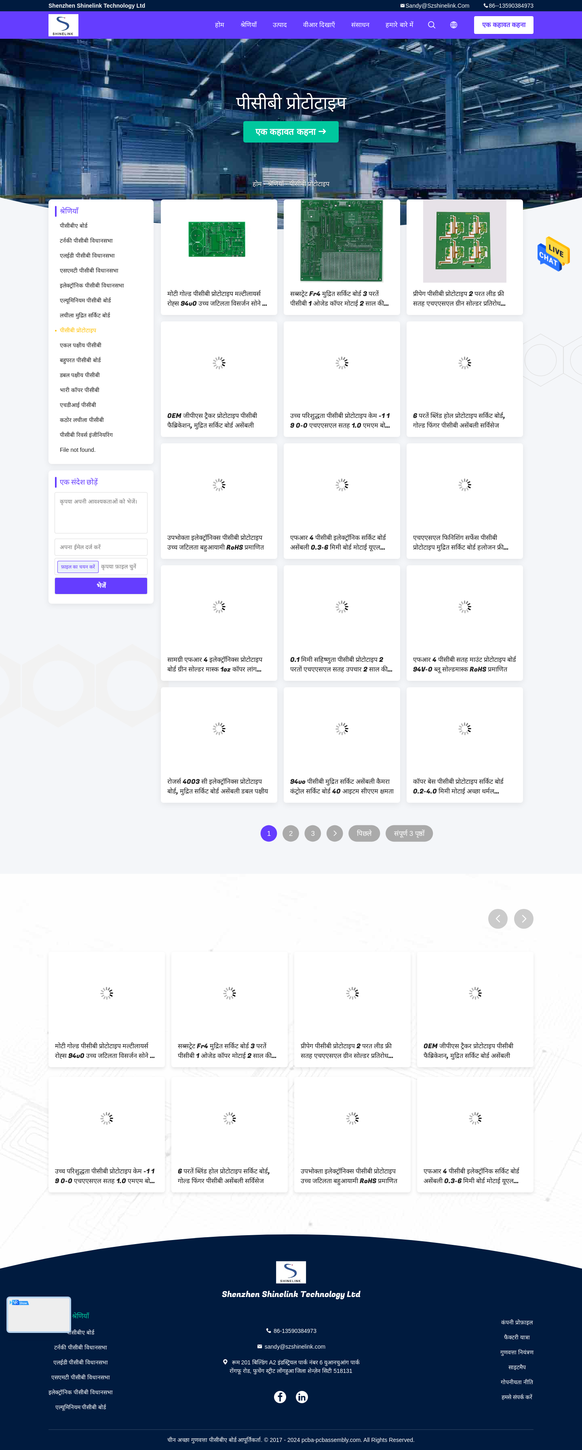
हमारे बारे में (399, 24)
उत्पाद (280, 24)
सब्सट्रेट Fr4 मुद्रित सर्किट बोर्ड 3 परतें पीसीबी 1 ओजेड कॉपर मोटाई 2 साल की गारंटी (337, 298)
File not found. (78, 450)
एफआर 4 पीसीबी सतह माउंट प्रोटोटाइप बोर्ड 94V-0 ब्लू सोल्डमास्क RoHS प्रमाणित (464, 664)
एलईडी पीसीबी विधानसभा (87, 255)
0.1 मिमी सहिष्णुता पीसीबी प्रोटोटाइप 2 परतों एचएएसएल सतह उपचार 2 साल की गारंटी (339, 664)
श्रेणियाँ (248, 24)
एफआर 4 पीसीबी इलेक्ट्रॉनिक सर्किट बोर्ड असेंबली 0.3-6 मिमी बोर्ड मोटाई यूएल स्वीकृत (338, 542)
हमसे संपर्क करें (517, 1397)
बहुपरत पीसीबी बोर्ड (80, 360)
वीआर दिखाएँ (319, 24)
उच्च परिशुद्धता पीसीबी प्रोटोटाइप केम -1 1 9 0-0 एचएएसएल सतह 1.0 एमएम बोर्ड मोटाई (340, 420)
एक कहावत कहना (503, 24)
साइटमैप (517, 1367)
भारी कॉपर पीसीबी (79, 390)
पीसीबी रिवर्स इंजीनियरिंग (86, 435)
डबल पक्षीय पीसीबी (80, 375)
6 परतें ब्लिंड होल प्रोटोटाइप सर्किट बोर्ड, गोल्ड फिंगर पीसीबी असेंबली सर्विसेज (459, 420)
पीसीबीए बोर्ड (73, 225)
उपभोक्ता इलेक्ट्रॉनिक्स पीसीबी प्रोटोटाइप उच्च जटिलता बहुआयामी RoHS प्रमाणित (215, 542)
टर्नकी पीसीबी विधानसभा (86, 240)
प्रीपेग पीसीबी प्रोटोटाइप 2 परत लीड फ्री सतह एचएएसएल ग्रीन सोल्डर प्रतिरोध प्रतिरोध (458, 298)
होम (219, 24)
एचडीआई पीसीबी (78, 405)
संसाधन (360, 24)
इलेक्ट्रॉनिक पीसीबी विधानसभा (92, 285)
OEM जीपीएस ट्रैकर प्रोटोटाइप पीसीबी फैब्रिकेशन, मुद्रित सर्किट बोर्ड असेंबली (212, 420)
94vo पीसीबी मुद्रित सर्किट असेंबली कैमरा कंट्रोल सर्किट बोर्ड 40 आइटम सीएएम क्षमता (342, 786)
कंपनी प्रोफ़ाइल (517, 1322)
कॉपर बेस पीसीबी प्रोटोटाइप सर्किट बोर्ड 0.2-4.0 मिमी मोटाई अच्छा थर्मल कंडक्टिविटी (458, 786)
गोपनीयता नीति (517, 1382)
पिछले (364, 833)
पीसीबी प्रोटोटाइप (78, 330)
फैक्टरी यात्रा (517, 1337)
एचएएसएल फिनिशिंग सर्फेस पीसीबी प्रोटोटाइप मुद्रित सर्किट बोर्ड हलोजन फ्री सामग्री (458, 542)
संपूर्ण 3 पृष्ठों (409, 833)
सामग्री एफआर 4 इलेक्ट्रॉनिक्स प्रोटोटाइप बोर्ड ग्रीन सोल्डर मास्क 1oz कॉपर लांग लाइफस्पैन (214, 664)
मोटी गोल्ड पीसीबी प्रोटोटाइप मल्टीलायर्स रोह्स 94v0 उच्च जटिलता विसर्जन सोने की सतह (218, 298)
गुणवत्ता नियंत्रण (517, 1352)
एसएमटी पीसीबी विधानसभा (89, 270)
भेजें (101, 585)
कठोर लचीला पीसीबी (82, 420)
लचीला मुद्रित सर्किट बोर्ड (85, 315)
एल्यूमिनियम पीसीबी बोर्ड (85, 300)
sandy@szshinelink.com (437, 5)
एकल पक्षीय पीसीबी (80, 345)
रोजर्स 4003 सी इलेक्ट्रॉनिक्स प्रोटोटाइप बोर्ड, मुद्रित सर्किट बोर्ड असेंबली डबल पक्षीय (217, 786)
